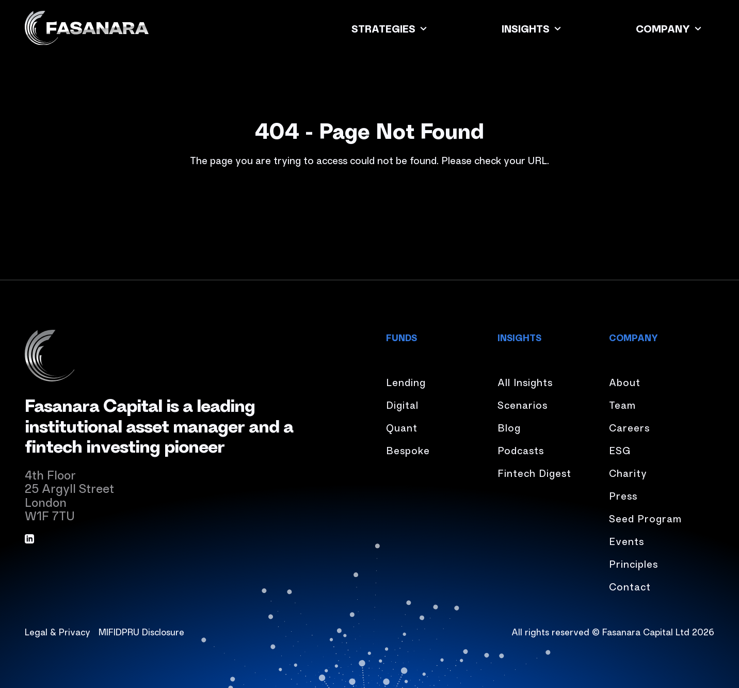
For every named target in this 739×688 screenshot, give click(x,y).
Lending (406, 382)
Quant (401, 427)
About (624, 382)
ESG (620, 450)
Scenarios (522, 404)
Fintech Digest (534, 472)
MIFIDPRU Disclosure (141, 631)
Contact (630, 586)
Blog (509, 427)
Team (622, 404)
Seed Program (645, 518)
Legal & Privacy (57, 631)
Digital (402, 404)
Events (626, 541)
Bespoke (408, 450)
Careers (629, 427)
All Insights (525, 382)
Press (623, 495)
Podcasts (520, 450)
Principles (633, 563)
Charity (628, 472)
